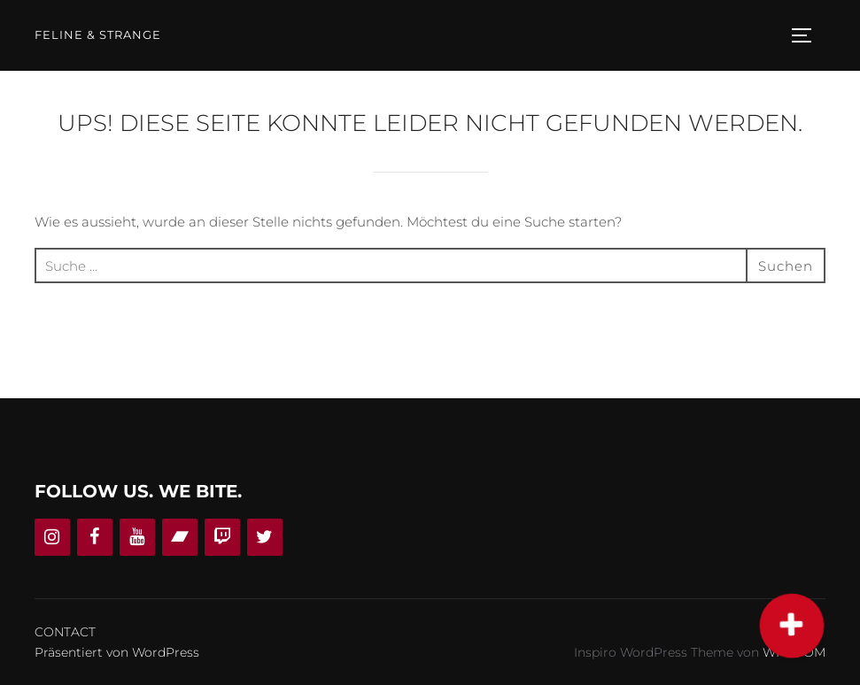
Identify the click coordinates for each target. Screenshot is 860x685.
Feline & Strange (98, 35)
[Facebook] (94, 537)
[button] (792, 626)
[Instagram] (52, 537)
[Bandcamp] (180, 537)
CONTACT (65, 632)
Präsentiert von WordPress (117, 652)
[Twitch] (222, 537)
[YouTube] (137, 537)
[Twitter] (265, 537)
